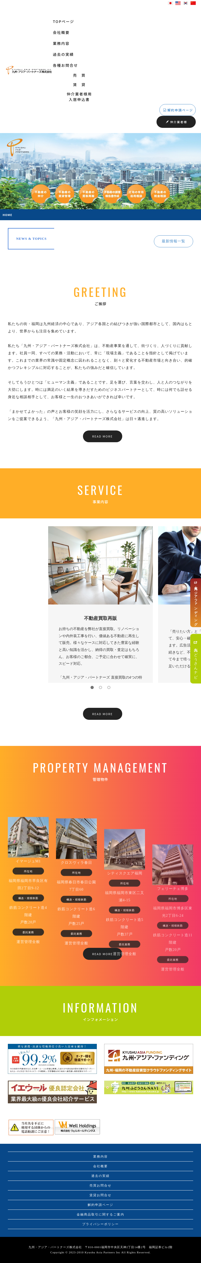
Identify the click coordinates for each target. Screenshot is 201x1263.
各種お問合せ (65, 65)
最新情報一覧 (173, 241)
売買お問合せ (100, 1185)
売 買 (79, 75)
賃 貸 (79, 84)
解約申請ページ (178, 110)
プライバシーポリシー (100, 1224)
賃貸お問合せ (100, 1195)
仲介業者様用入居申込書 (79, 96)
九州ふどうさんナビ (196, 658)
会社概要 (61, 32)
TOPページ (63, 21)
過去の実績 (63, 54)
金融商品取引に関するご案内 (100, 1214)
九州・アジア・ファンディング (196, 602)
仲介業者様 (176, 122)
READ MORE (102, 436)
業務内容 (61, 43)
